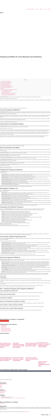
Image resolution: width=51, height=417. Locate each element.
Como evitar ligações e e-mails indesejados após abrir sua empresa (6, 359)
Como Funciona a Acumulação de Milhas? (6, 82)
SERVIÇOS (41, 9)
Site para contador (26, 411)
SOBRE (37, 9)
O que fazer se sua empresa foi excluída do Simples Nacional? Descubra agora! (44, 344)
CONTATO (48, 9)
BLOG (45, 9)
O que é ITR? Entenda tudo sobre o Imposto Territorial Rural (18, 359)
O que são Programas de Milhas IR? (5, 81)
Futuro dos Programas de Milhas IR (5, 87)
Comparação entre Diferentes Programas (6, 85)
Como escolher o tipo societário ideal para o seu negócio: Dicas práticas (5, 345)
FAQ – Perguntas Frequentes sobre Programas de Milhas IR (8, 89)
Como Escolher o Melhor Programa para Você (6, 86)
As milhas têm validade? (5, 92)
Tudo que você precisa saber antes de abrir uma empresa (32, 359)
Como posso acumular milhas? (6, 91)
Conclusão (2, 88)
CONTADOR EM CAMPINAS (30, 9)
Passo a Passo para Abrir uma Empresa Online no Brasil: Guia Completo (32, 345)
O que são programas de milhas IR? (6, 90)
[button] (1, 321)
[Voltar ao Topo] (50, 415)
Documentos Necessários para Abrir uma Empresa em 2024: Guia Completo (19, 345)
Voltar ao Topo (44, 414)
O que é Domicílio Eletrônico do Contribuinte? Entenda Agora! (43, 363)
